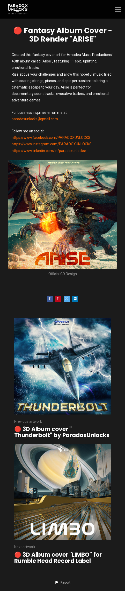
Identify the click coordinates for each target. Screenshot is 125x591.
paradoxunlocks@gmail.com (35, 119)
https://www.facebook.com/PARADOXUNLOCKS (51, 137)
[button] (62, 582)
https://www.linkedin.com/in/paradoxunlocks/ (49, 151)
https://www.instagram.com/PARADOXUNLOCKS (52, 144)
